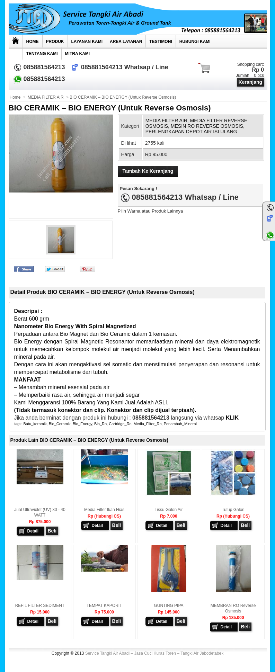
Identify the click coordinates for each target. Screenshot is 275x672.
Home (32, 41)
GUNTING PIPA (168, 605)
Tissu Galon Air (169, 509)
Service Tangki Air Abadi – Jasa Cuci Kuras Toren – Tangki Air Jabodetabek (154, 653)
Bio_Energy (82, 424)
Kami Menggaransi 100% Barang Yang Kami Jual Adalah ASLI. (91, 402)
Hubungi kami (195, 41)
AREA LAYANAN (126, 41)
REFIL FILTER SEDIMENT (40, 605)
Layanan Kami (87, 41)
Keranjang (250, 82)
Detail (33, 531)
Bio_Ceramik (60, 424)
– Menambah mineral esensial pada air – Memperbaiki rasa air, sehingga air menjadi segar (77, 387)
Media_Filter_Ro (148, 424)
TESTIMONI (160, 41)
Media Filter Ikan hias (104, 509)
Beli (52, 531)
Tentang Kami (42, 53)
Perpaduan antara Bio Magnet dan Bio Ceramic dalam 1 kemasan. (95, 334)
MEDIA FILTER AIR (46, 97)
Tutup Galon (233, 509)
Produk (55, 41)
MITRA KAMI (77, 53)
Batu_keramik (34, 424)
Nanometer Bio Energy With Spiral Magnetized (75, 326)
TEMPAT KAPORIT (104, 605)
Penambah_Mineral (180, 424)
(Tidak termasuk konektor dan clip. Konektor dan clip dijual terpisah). (105, 410)
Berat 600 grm (32, 319)
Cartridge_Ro (120, 424)
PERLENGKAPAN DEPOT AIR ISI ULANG (191, 131)
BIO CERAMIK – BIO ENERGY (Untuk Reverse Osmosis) (110, 108)
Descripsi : (29, 311)
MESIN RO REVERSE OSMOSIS (207, 126)
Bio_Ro (100, 424)
